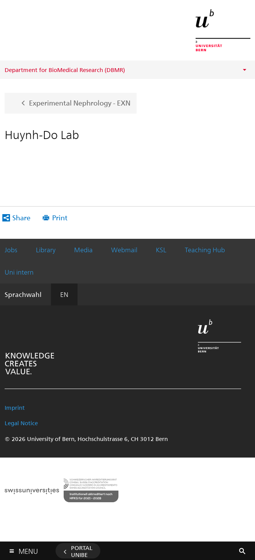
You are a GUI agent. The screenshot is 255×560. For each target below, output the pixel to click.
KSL (161, 249)
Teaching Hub (205, 249)
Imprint (15, 407)
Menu (28, 549)
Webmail (124, 249)
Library (46, 249)
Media (83, 249)
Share (21, 217)
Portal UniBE (82, 551)
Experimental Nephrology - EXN (79, 102)
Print (60, 217)
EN (64, 294)
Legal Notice (21, 423)
